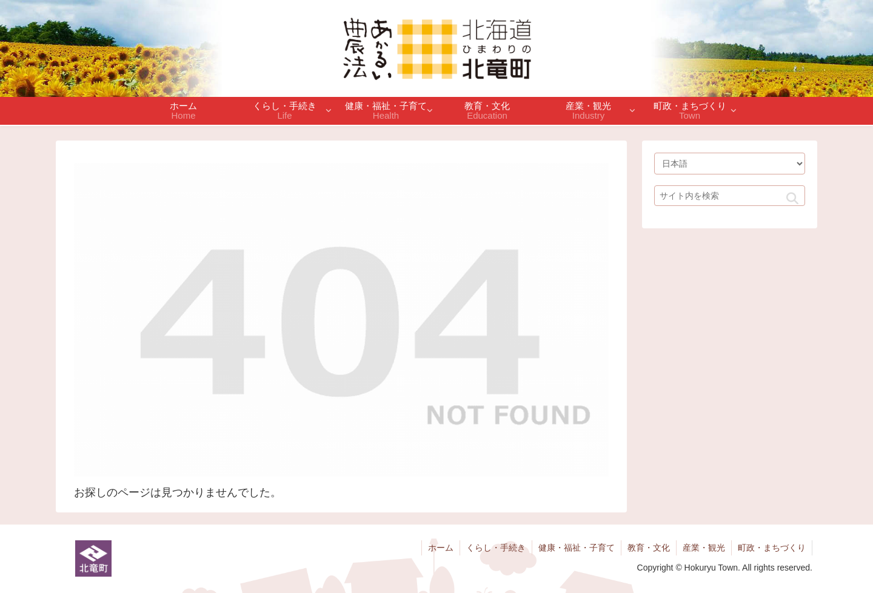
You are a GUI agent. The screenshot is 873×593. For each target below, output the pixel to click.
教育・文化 (648, 547)
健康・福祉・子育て (576, 547)
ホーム (440, 547)
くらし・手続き (496, 547)
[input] (729, 195)
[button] (792, 199)
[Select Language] (729, 163)
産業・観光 (704, 547)
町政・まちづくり (772, 547)
